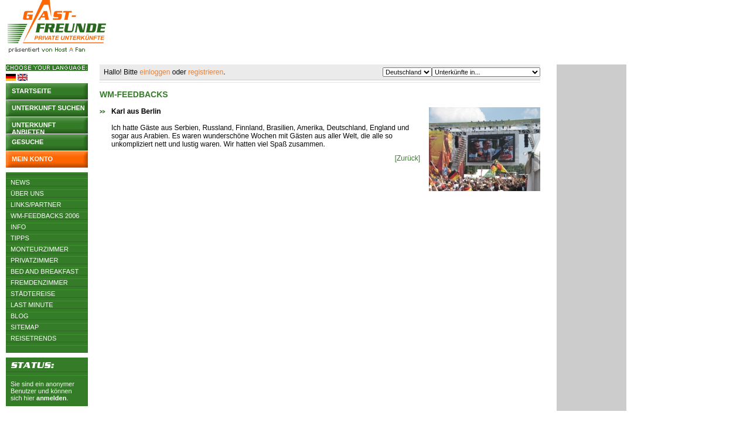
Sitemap (25, 327)
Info (18, 226)
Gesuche (27, 141)
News (20, 182)
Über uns (27, 193)
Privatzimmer (34, 260)
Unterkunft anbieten (34, 127)
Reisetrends (33, 338)
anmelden (51, 397)
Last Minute (32, 304)
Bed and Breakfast (45, 271)
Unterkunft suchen (48, 107)
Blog (20, 315)
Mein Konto (32, 158)
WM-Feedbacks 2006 (45, 215)
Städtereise (33, 293)
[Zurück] (407, 158)
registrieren (205, 72)
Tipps (20, 237)
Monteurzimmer (40, 249)
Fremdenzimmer (39, 282)
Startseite (32, 90)
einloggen (154, 72)
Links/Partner (36, 204)
